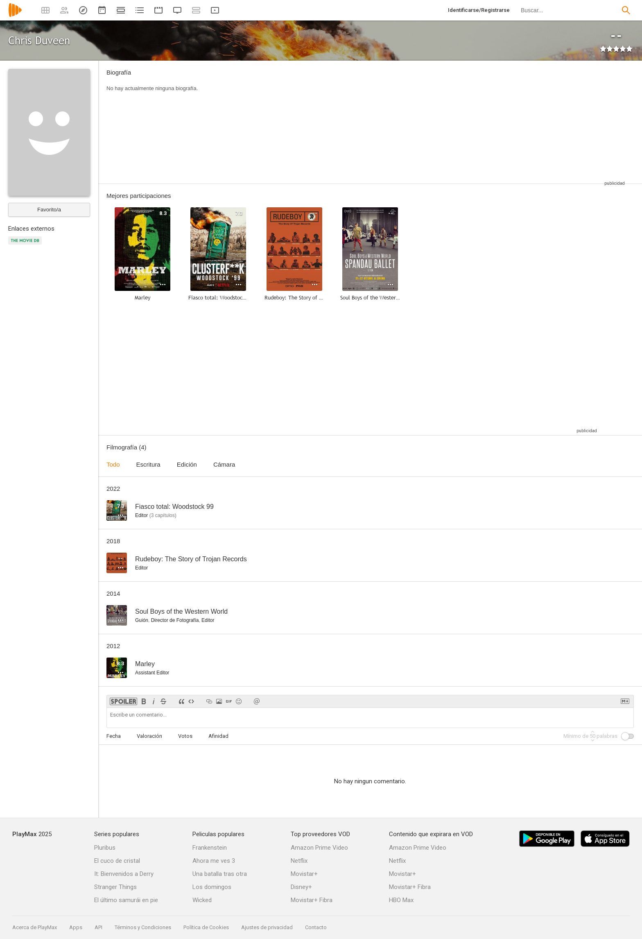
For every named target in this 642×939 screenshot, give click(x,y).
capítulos (163, 515)
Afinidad (218, 736)
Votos (185, 736)
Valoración (149, 736)
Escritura (148, 464)
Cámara (224, 464)
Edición (187, 464)
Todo (113, 464)
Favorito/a (49, 209)
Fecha (113, 736)
